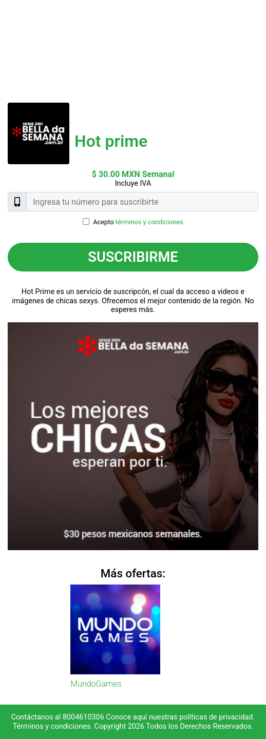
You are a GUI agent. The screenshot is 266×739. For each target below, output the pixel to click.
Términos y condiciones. (52, 726)
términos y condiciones (149, 222)
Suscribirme (133, 257)
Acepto (138, 222)
